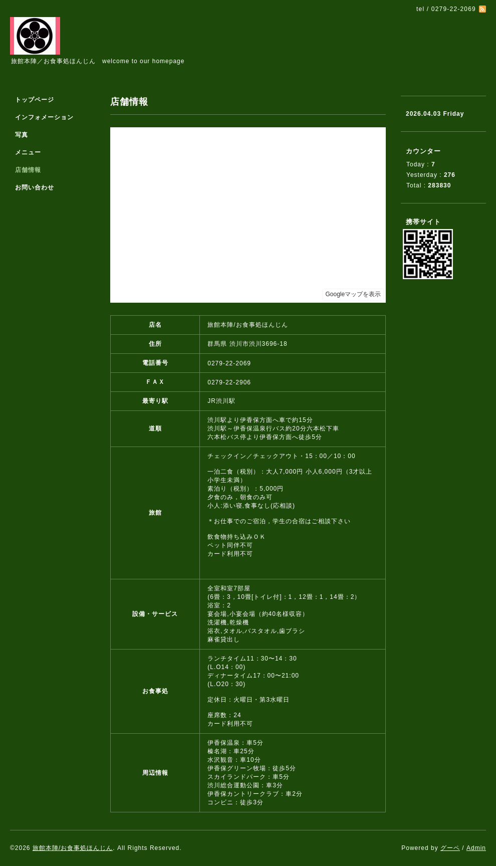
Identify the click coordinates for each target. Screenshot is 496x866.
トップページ (34, 99)
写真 (21, 134)
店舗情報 (28, 169)
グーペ (450, 847)
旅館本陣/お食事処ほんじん (73, 847)
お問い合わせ (34, 187)
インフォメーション (44, 117)
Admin (476, 847)
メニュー (28, 152)
